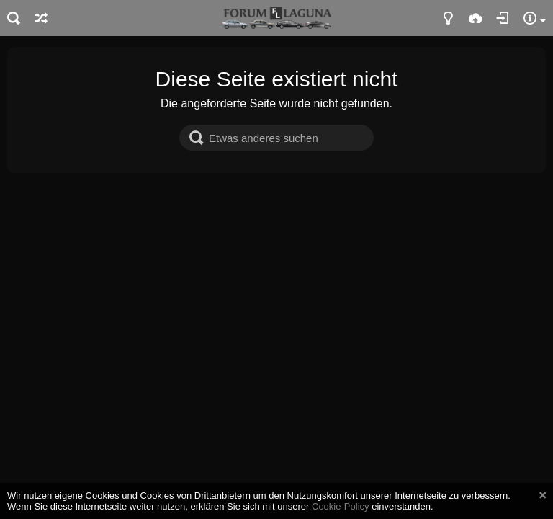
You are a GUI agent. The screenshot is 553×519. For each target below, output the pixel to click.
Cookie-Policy (340, 506)
